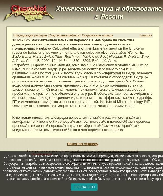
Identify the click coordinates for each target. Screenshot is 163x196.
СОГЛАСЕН (84, 187)
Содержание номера (97, 35)
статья (146, 35)
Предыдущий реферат (30, 35)
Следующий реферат (64, 35)
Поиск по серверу (82, 144)
